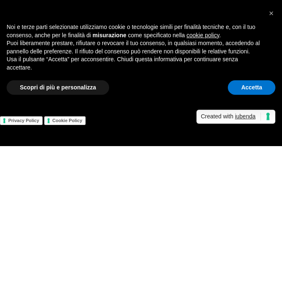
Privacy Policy (23, 120)
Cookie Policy (67, 120)
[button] (271, 13)
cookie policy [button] (202, 35)
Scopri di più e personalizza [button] (58, 87)
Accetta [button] (251, 87)
